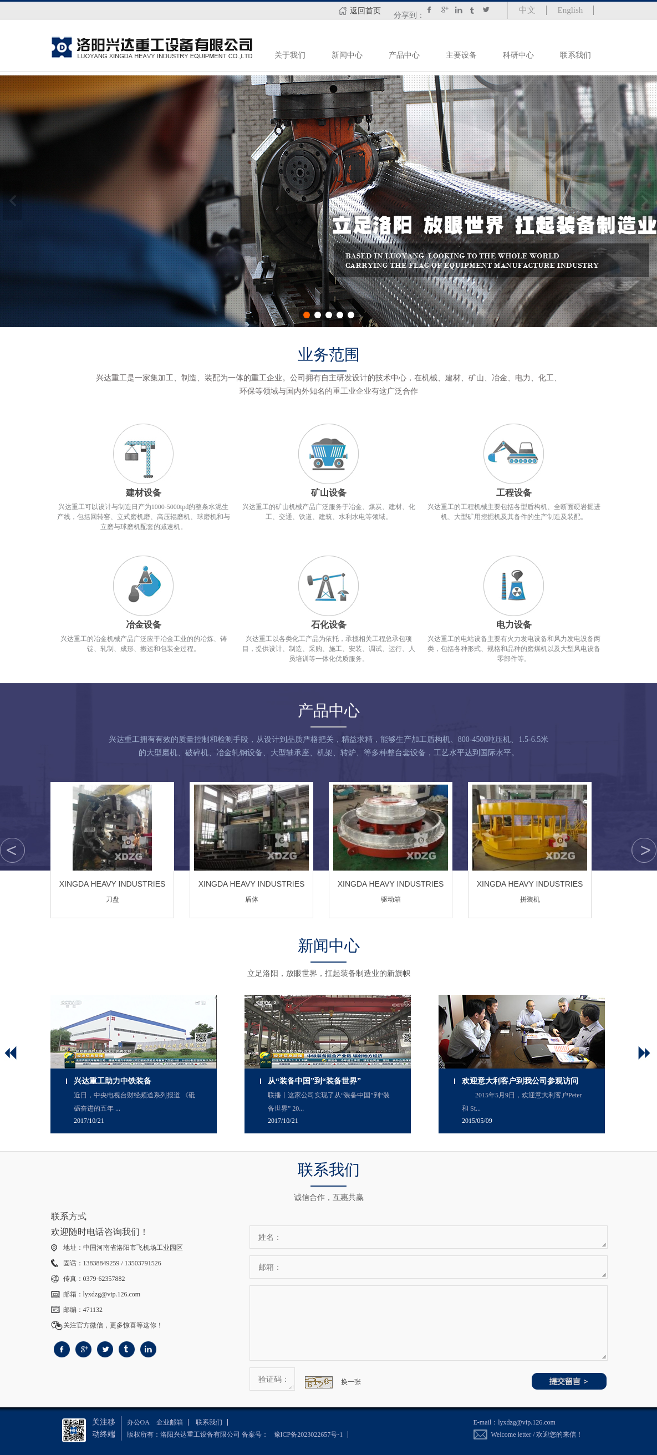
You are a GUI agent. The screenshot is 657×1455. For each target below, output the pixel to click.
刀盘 (112, 889)
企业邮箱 (169, 1422)
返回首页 (365, 11)
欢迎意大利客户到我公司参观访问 (520, 1081)
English (570, 10)
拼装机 (529, 889)
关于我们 (289, 55)
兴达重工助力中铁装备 (112, 1081)
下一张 (644, 200)
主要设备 (461, 55)
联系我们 (575, 55)
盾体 (251, 889)
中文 (527, 10)
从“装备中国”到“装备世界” (314, 1081)
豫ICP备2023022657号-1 (308, 1434)
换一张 (351, 1382)
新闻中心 (347, 55)
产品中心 (404, 55)
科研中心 (518, 55)
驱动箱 (390, 889)
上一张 (12, 200)
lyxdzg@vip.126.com (527, 1422)
